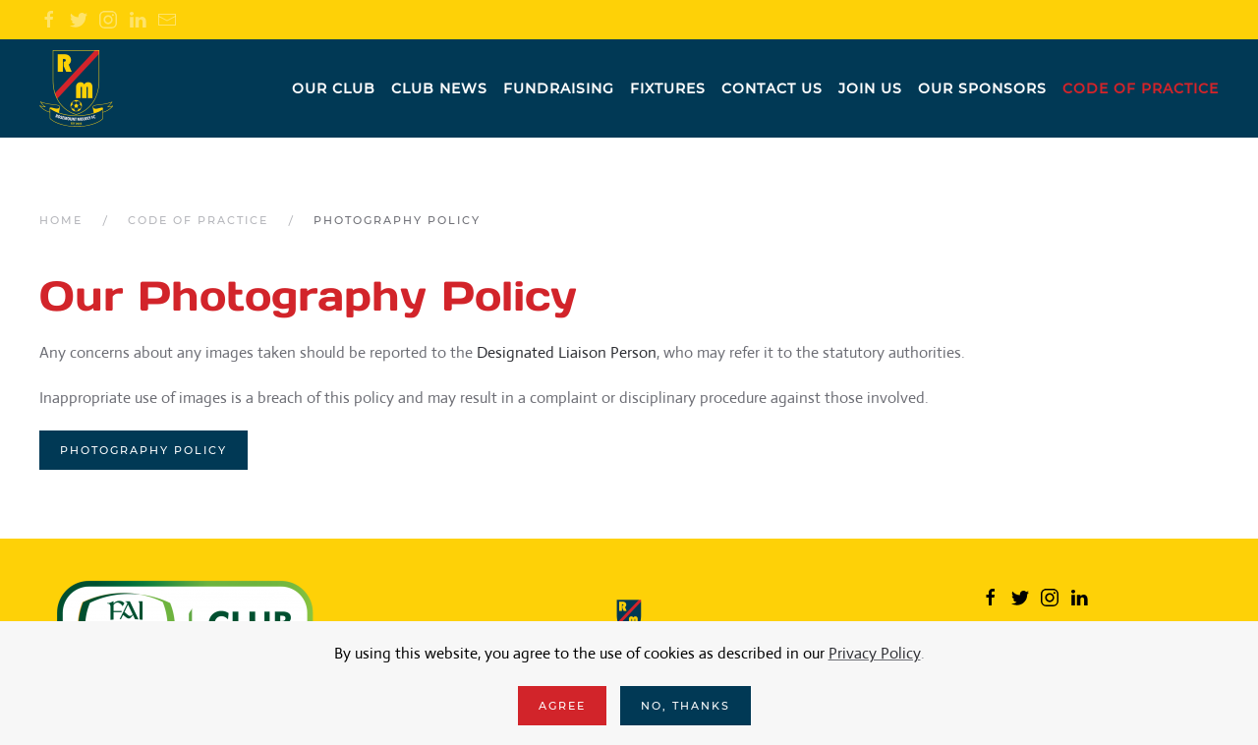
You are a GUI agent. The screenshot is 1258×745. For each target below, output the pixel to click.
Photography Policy (143, 450)
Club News (439, 88)
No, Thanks (685, 706)
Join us (870, 88)
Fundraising (558, 88)
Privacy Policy (875, 653)
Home (61, 220)
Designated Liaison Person (567, 352)
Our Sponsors (982, 88)
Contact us (772, 88)
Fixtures (668, 88)
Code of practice (1140, 88)
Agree (562, 706)
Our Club (333, 88)
